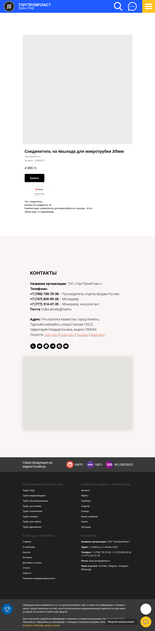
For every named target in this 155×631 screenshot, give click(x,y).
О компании (29, 547)
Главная (27, 541)
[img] (70, 464)
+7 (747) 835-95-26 (44, 299)
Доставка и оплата (32, 562)
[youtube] (66, 346)
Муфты (85, 495)
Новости (27, 573)
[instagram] (59, 346)
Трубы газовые (30, 516)
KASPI (79, 464)
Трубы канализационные (35, 501)
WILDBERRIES (123, 464)
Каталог (27, 552)
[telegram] (53, 346)
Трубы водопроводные (34, 495)
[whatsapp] (46, 346)
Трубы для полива (32, 506)
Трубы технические (32, 511)
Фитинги (85, 490)
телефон (28, 625)
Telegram (51, 334)
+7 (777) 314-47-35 (44, 304)
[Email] (39, 346)
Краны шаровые (89, 516)
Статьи (26, 568)
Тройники (86, 501)
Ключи (84, 521)
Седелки (85, 506)
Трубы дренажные (32, 527)
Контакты (27, 557)
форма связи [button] (52, 625)
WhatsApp (97, 334)
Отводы (85, 511)
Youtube (82, 334)
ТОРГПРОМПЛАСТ (34, 5)
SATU (98, 464)
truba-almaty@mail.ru (99, 561)
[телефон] (33, 346)
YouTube (102, 566)
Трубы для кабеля (32, 521)
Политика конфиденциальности (39, 578)
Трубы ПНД (26, 8)
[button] (132, 6)
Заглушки (86, 527)
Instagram (67, 334)
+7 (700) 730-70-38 (44, 294)
